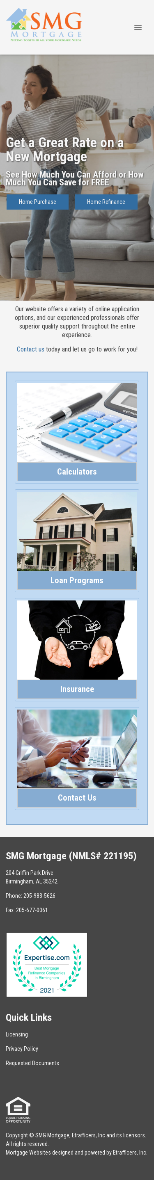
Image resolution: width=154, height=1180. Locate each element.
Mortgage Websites (28, 1152)
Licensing (17, 1034)
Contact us (30, 349)
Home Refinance (106, 202)
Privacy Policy (22, 1048)
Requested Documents (32, 1063)
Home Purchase (37, 202)
